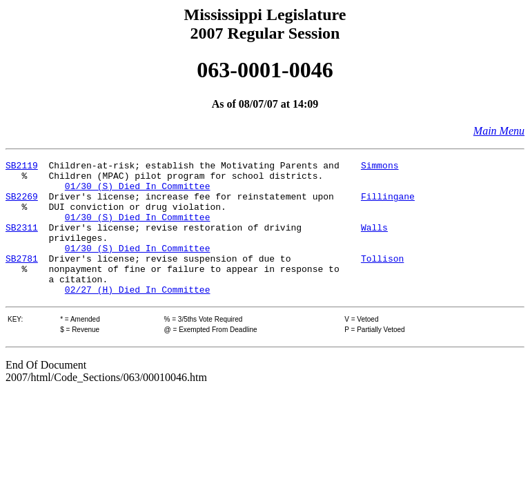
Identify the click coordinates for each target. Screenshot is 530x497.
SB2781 (22, 279)
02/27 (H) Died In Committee (137, 316)
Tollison (382, 279)
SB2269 (22, 204)
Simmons (380, 167)
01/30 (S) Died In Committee (137, 192)
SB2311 (22, 241)
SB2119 (22, 167)
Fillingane (388, 204)
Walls (374, 241)
